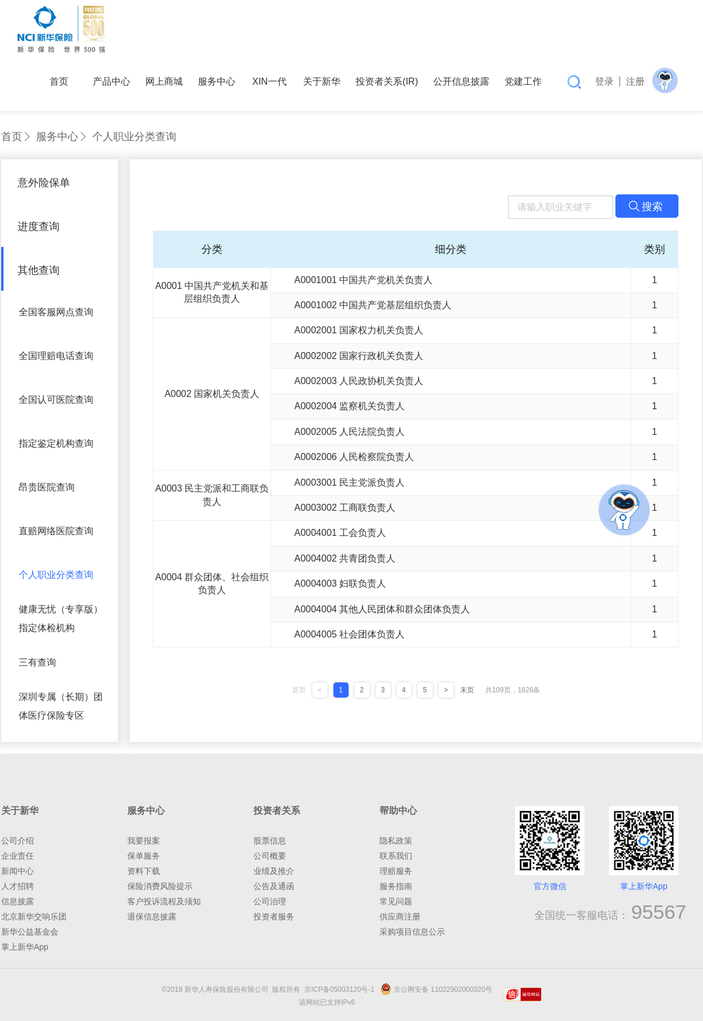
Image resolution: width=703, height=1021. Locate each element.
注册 (635, 81)
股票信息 (269, 840)
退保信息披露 (151, 916)
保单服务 (143, 855)
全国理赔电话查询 (56, 356)
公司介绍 (17, 840)
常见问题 (396, 901)
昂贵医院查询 (47, 487)
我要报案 (143, 840)
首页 (11, 136)
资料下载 (143, 871)
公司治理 (269, 901)
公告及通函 (273, 886)
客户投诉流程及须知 (164, 901)
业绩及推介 (273, 871)
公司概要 (269, 855)
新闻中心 (17, 871)
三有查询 (37, 662)
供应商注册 (400, 916)
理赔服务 (396, 871)
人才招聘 (17, 886)
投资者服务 (273, 916)
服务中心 (57, 136)
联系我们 (396, 855)
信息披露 (17, 901)
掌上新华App (24, 947)
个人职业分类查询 (134, 136)
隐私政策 (396, 840)
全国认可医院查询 (56, 400)
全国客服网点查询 (56, 312)
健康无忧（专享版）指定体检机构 (61, 618)
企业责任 (17, 855)
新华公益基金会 (29, 931)
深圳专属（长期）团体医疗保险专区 (61, 706)
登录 (604, 81)
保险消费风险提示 (160, 886)
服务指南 (396, 886)
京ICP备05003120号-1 (341, 989)
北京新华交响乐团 (34, 916)
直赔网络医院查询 (56, 531)
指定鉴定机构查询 (56, 443)
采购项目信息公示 (412, 931)
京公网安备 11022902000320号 (436, 989)
